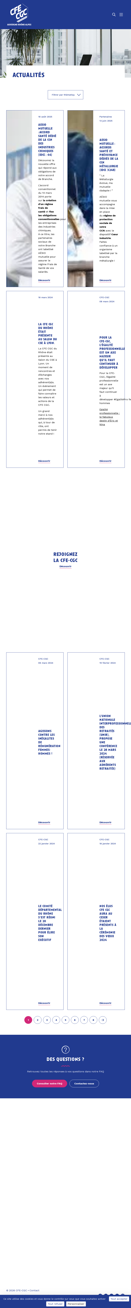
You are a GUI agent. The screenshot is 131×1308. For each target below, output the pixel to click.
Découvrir (44, 280)
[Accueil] (19, 14)
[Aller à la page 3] (47, 1020)
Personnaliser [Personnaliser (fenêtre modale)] (76, 1303)
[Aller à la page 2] (38, 1020)
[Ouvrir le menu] (121, 14)
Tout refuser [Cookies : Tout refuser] (55, 1303)
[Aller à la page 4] (56, 1020)
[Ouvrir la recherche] (114, 14)
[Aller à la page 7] (84, 1020)
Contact (34, 1290)
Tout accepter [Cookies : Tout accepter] (119, 1298)
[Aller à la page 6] (75, 1020)
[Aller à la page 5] (65, 1020)
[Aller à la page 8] (93, 1020)
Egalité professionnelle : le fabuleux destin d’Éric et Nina (109, 417)
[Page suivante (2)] (103, 1020)
